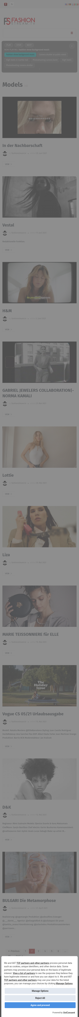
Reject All (40, 998)
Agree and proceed (40, 1005)
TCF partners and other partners (32, 963)
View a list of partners (24, 973)
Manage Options (64, 983)
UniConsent (69, 1012)
